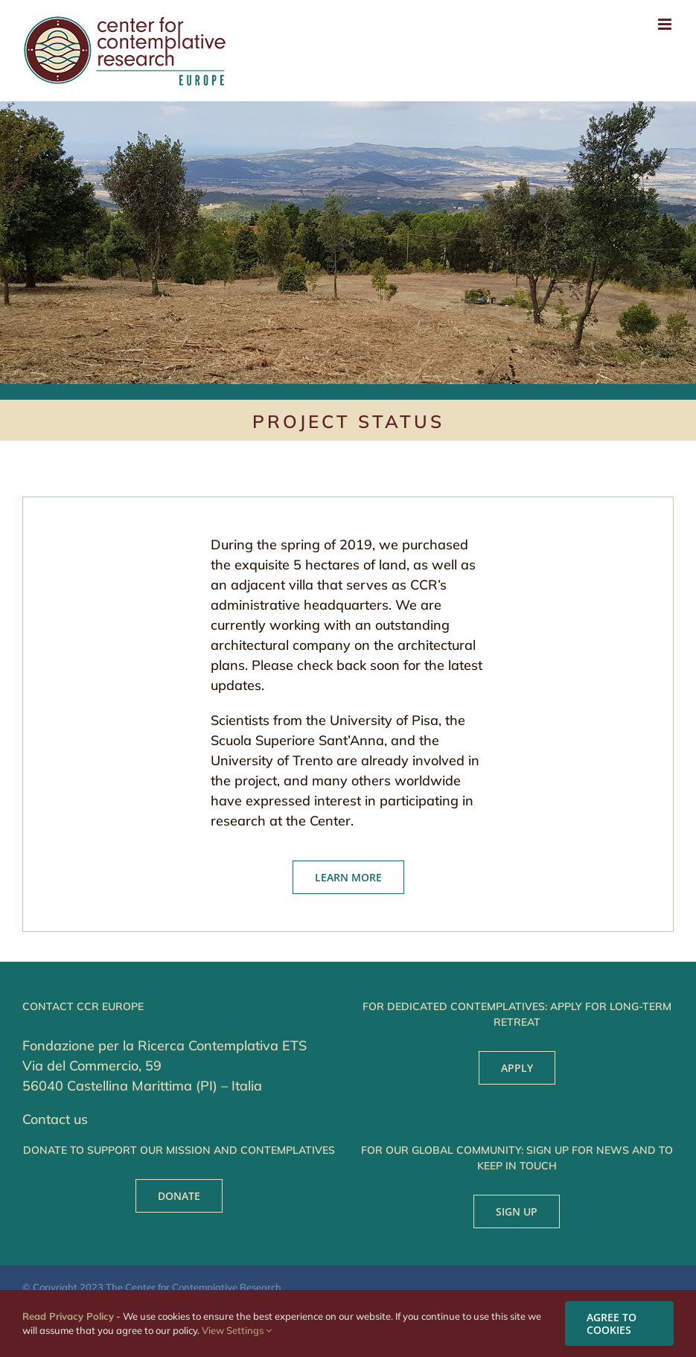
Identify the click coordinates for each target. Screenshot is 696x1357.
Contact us (55, 1119)
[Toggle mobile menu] (666, 24)
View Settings (237, 1330)
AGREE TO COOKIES (611, 1323)
